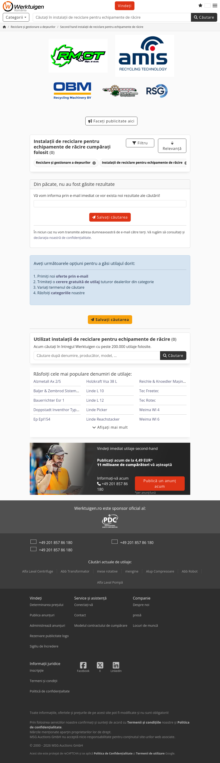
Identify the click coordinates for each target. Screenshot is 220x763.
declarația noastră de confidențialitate (62, 237)
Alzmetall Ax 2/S (47, 381)
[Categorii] (16, 17)
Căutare (204, 17)
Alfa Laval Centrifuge (37, 571)
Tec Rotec (147, 400)
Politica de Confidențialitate (113, 753)
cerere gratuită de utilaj (78, 281)
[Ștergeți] (93, 163)
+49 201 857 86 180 (55, 542)
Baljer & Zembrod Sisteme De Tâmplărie (67, 390)
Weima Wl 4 (149, 409)
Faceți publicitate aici (111, 121)
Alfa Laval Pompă (110, 582)
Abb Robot (190, 571)
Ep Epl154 (41, 419)
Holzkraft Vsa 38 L (101, 381)
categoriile (61, 292)
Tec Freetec (149, 390)
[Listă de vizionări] (200, 5)
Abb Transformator (75, 571)
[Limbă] (207, 5)
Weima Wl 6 (149, 419)
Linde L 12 (95, 400)
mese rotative (107, 571)
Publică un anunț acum (159, 483)
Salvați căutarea (110, 217)
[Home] (33, 27)
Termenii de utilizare (150, 753)
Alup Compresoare (160, 571)
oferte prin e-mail (72, 276)
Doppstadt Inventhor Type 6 (57, 409)
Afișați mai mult (110, 427)
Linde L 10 (95, 390)
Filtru (140, 142)
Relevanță (172, 146)
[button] (215, 5)
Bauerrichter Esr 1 (48, 400)
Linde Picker (96, 409)
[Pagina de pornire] (4, 27)
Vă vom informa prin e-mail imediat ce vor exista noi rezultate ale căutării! (97, 195)
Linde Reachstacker (102, 419)
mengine (131, 571)
